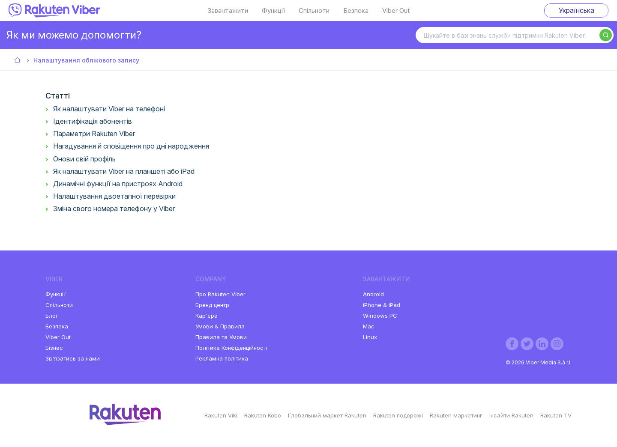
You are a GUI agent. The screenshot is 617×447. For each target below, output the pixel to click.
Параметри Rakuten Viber (94, 133)
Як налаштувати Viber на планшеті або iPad (124, 171)
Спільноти (314, 11)
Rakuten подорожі (398, 415)
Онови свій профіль (84, 159)
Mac (368, 326)
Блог (51, 315)
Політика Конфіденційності (231, 347)
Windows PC (380, 315)
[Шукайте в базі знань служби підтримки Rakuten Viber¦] (515, 35)
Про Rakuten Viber (220, 294)
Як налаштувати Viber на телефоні (109, 108)
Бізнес (54, 347)
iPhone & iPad (381, 304)
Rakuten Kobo (262, 415)
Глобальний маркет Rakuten (327, 415)
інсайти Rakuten (511, 415)
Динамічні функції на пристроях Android (118, 183)
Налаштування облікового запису (86, 60)
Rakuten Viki (220, 415)
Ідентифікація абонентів (92, 121)
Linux (370, 337)
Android (373, 294)
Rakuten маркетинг (456, 415)
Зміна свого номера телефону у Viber (114, 208)
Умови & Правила (220, 326)
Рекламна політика (221, 358)
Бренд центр (212, 304)
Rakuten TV (556, 415)
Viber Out (396, 11)
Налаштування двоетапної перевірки (114, 196)
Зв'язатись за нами (72, 358)
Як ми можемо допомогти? (73, 35)
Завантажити (227, 11)
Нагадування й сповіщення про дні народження (131, 146)
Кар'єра (206, 315)
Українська (576, 10)
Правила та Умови (221, 337)
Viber (18, 61)
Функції (273, 11)
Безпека (355, 11)
